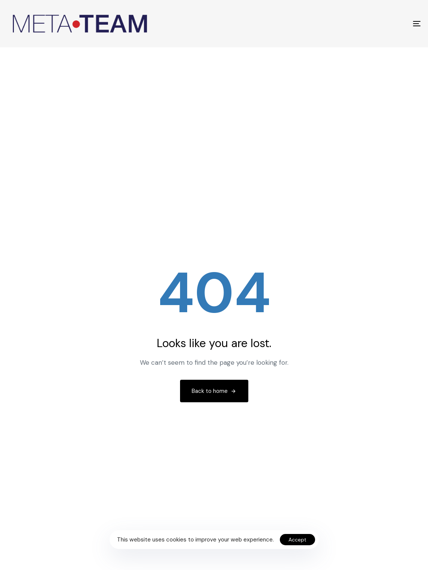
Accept (297, 539)
